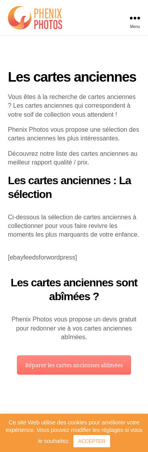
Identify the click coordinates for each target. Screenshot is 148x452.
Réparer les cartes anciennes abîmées (74, 381)
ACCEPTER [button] (99, 441)
